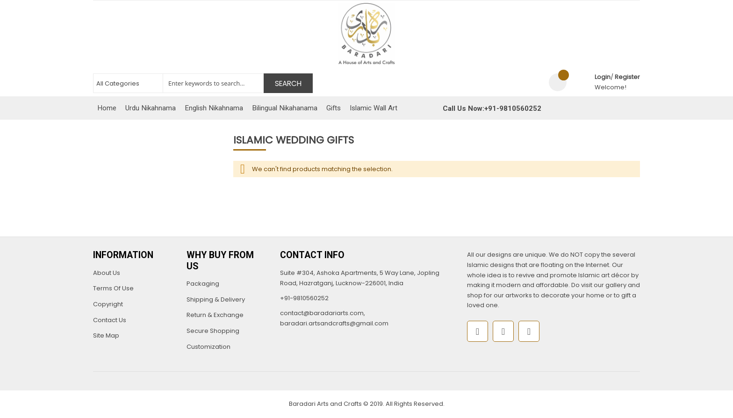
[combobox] (203, 83)
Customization (208, 346)
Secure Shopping (213, 330)
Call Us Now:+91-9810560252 (492, 108)
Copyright (108, 304)
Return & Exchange (215, 314)
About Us (106, 272)
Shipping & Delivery (216, 299)
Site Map (106, 335)
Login (603, 76)
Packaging (203, 283)
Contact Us (109, 320)
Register (627, 76)
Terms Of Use (113, 288)
